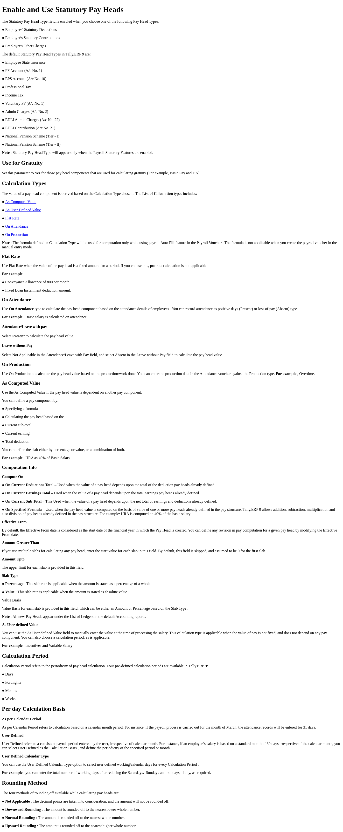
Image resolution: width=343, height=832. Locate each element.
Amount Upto (13, 559)
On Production (16, 234)
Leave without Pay (17, 345)
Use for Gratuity (22, 163)
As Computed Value (20, 202)
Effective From (14, 522)
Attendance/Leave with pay (24, 327)
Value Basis (11, 600)
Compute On (12, 477)
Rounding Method (24, 783)
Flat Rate (12, 218)
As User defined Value (20, 625)
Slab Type (10, 575)
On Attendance (16, 226)
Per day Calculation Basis (33, 709)
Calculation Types (24, 183)
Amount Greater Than (20, 543)
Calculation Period (25, 656)
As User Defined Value (23, 210)
